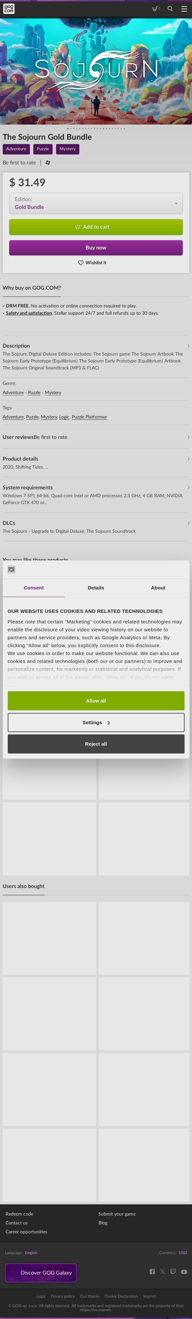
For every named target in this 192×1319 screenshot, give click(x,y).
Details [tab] (96, 587)
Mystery (53, 392)
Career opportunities (26, 1232)
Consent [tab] (34, 587)
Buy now (96, 247)
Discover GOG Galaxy (46, 1273)
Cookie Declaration (121, 1296)
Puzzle (34, 392)
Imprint (149, 1296)
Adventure (13, 392)
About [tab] (158, 587)
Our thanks (89, 1296)
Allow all (96, 700)
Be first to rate (19, 162)
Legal (41, 1296)
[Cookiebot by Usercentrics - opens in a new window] (155, 569)
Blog (102, 1223)
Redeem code (19, 1214)
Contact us (17, 1223)
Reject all (96, 744)
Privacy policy (63, 1296)
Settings (96, 722)
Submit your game (117, 1214)
